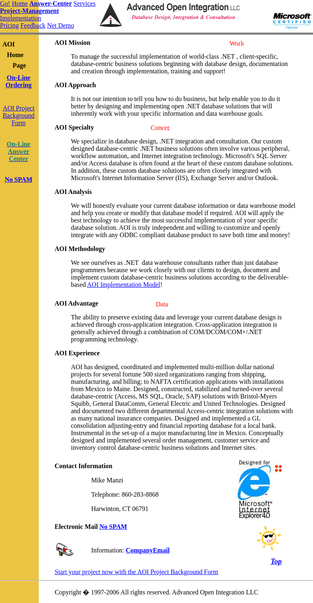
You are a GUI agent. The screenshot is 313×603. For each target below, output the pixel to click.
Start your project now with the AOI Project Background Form (136, 571)
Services (84, 3)
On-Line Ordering (19, 81)
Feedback (32, 25)
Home (20, 3)
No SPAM (113, 526)
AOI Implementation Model (124, 284)
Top (276, 561)
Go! (5, 3)
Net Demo (60, 25)
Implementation (20, 18)
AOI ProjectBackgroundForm (18, 115)
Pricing (9, 25)
